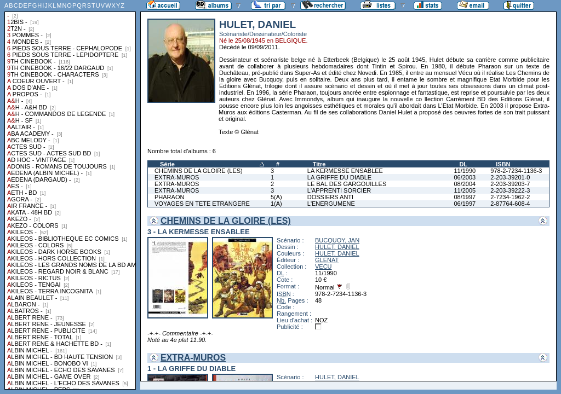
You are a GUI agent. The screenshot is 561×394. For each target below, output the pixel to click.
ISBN (503, 164)
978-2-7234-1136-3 (516, 170)
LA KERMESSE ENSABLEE (345, 170)
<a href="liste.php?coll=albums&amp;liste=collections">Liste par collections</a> (70, 195)
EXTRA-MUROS (176, 177)
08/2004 (465, 184)
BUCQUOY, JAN (337, 240)
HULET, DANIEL (337, 247)
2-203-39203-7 (510, 184)
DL (463, 164)
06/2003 (465, 177)
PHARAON (169, 197)
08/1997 (465, 197)
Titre (319, 164)
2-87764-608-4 (510, 203)
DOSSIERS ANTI (330, 197)
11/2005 (465, 190)
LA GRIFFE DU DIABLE (339, 177)
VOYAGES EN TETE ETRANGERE (202, 203)
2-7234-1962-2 (510, 197)
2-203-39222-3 (510, 190)
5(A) (276, 197)
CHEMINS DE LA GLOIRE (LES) (198, 170)
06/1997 (465, 203)
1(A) (276, 203)
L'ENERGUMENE (331, 203)
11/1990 (465, 170)
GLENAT (327, 260)
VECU (323, 266)
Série (167, 164)
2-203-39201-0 (510, 177)
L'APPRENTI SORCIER (339, 190)
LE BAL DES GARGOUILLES (346, 184)
